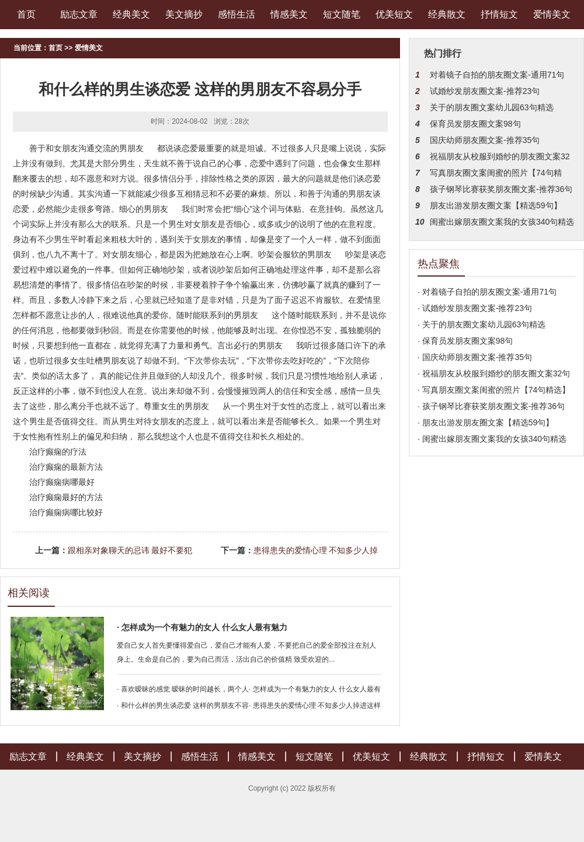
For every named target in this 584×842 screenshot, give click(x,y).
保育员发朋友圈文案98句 (475, 123)
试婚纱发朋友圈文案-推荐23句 (485, 91)
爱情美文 (552, 14)
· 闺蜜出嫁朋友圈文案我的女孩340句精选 (492, 438)
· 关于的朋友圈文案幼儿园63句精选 (481, 324)
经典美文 (131, 14)
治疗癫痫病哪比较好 (66, 512)
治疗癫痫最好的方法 (66, 497)
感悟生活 (236, 14)
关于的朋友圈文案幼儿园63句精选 (492, 107)
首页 (26, 14)
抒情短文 (499, 14)
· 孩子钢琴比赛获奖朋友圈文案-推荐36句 (491, 406)
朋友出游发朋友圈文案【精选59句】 (496, 205)
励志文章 (79, 14)
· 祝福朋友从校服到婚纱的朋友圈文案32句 (494, 373)
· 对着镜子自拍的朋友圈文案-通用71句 (487, 291)
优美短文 (394, 14)
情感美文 (289, 14)
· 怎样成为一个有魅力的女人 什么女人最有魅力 (202, 627)
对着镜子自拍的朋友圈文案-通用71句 (497, 74)
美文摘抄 (184, 14)
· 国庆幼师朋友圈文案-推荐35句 (475, 357)
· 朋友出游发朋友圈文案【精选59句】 (486, 422)
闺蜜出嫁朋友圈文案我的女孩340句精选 (502, 221)
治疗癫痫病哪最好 (62, 482)
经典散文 (446, 14)
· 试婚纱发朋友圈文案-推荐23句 (475, 308)
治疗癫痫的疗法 (57, 451)
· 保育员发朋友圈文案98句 (465, 340)
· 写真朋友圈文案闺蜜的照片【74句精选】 (494, 389)
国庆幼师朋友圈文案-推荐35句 (485, 140)
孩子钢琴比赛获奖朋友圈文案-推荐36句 (501, 189)
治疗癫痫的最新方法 (66, 466)
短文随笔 (341, 14)
